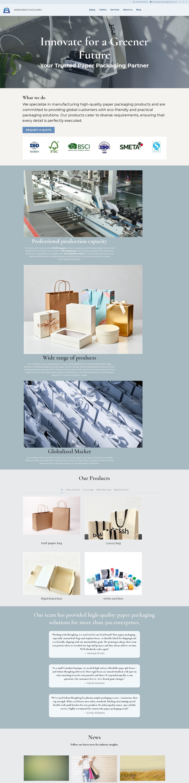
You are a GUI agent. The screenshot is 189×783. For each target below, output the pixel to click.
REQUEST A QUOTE (38, 130)
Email (28, 731)
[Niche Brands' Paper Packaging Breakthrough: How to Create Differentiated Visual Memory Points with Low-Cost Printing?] (46, 618)
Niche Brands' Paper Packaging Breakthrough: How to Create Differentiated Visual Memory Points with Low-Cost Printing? (46, 627)
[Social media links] (186, 2)
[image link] (6, 10)
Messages (30, 738)
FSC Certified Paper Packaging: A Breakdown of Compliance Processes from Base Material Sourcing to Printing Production (142, 627)
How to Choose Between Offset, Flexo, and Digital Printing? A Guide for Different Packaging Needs (142, 674)
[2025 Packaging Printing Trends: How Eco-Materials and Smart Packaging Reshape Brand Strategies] (46, 666)
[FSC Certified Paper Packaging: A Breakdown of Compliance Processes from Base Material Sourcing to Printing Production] (142, 618)
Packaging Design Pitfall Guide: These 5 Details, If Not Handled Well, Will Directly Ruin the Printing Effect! (94, 675)
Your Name (31, 724)
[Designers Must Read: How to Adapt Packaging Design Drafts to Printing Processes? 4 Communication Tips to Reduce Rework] (94, 619)
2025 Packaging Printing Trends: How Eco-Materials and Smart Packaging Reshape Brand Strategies (46, 674)
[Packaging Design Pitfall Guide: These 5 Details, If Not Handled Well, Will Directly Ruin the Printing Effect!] (94, 667)
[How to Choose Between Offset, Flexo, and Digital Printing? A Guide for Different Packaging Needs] (142, 666)
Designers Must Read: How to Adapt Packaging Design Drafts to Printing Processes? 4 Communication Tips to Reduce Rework (94, 628)
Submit (49, 755)
